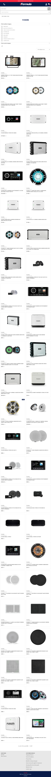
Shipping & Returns (29, 755)
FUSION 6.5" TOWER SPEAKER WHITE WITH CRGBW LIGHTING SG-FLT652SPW (12, 249)
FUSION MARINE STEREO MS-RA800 (8, 133)
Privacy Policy (28, 759)
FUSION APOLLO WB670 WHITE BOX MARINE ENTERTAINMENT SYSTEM (35, 335)
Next (31, 746)
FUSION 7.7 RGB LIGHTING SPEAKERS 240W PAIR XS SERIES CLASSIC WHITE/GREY (37, 709)
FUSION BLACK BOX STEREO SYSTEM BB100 (35, 508)
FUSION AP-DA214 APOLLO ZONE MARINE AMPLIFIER (12, 737)
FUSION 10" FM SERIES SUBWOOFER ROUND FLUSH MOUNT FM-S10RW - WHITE (12, 651)
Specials (2, 754)
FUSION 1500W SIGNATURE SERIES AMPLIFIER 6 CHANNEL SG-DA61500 (11, 277)
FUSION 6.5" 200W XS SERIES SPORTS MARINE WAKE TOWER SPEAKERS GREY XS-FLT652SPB (12, 364)
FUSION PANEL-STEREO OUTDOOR (33, 536)
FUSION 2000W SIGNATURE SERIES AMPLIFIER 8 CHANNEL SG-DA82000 (36, 162)
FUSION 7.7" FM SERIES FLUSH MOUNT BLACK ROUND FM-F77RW (37, 594)
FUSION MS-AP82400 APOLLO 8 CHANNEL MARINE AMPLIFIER (36, 133)
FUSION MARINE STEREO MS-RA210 (8, 450)
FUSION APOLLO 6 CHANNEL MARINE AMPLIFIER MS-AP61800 (12, 162)
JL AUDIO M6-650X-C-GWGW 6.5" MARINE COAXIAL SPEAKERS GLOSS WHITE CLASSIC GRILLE (37, 422)
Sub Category (8, 43)
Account (46, 4)
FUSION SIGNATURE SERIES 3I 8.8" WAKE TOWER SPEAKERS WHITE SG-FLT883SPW (36, 104)
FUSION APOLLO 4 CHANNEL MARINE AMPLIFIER (36, 219)
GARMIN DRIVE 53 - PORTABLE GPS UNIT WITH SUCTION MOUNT (36, 738)
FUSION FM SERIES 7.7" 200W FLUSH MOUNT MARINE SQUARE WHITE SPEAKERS (12, 622)
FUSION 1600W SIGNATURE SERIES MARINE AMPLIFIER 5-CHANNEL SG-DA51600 (12, 335)
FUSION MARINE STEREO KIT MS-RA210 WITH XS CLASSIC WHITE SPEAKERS (11, 306)
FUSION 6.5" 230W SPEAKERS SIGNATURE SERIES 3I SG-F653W (37, 450)
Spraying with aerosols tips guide (32, 765)
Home (3, 16)
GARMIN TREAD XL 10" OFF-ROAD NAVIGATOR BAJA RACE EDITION (11, 75)
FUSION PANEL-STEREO (6, 536)
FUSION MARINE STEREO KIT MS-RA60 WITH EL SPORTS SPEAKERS (11, 508)
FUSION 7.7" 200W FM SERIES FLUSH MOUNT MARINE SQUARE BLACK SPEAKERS (37, 622)
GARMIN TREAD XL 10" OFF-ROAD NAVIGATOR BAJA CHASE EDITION (37, 75)
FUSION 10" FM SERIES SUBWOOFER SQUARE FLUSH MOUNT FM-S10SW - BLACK (37, 680)
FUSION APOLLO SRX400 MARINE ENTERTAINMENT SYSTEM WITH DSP (37, 479)
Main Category (8, 24)
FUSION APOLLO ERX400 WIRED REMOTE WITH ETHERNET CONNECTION (11, 565)
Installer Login (28, 769)
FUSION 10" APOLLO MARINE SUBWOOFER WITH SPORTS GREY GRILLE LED (11, 422)
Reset (25, 46)
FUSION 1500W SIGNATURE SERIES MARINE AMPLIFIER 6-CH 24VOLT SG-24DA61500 (38, 249)
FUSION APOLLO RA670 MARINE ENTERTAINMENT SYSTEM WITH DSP (37, 306)
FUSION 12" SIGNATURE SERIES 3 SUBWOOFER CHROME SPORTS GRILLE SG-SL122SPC (36, 191)
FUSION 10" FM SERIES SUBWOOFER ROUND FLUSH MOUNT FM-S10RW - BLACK (37, 651)
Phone (4, 4)
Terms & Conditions (30, 757)
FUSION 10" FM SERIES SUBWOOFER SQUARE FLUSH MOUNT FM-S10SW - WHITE (12, 680)
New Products (4, 756)
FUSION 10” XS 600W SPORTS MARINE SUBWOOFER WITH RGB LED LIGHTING (37, 565)
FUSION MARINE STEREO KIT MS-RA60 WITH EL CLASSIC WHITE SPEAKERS (11, 479)
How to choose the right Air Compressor (34, 763)
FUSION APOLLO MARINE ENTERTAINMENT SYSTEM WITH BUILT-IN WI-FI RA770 (12, 191)
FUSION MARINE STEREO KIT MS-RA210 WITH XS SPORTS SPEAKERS (36, 277)
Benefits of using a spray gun (31, 761)
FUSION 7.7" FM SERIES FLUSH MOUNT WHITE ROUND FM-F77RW (12, 594)
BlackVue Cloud (29, 767)
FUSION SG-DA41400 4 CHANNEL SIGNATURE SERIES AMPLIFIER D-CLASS (12, 393)
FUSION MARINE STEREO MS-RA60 (8, 708)
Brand (5, 16)
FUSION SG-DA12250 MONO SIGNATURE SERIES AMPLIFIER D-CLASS (36, 364)
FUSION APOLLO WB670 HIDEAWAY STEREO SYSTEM (37, 392)
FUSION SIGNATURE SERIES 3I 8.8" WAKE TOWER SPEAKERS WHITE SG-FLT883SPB (11, 104)
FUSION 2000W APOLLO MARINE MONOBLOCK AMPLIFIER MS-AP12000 (10, 220)
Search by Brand (4, 12)
